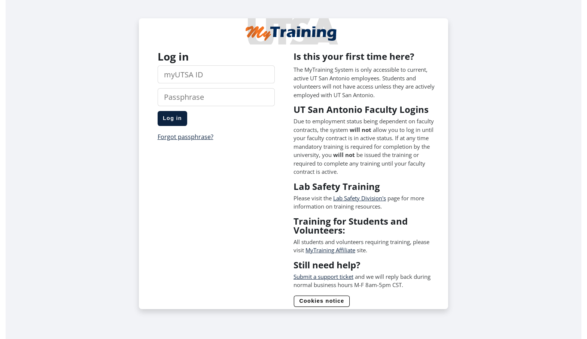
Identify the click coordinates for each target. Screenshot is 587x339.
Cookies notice (321, 301)
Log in (172, 118)
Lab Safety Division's (359, 198)
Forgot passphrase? (185, 137)
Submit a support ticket (323, 276)
